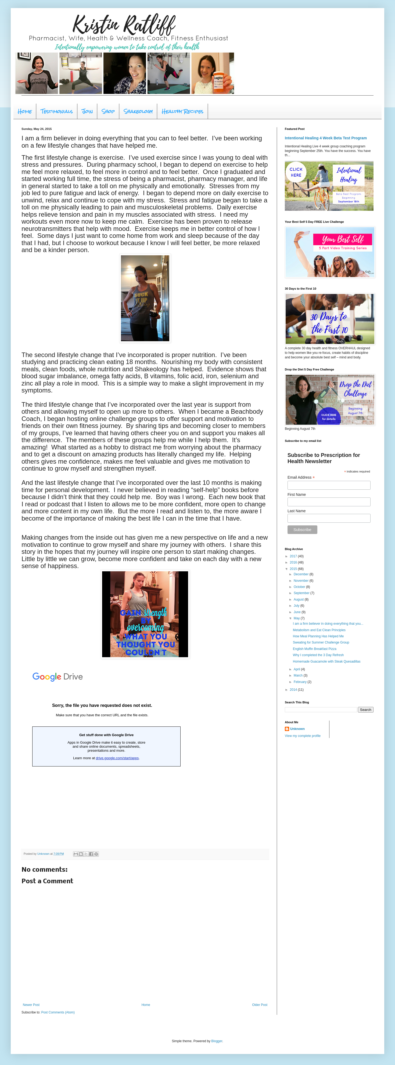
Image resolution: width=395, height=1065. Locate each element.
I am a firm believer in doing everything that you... (328, 624)
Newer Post (31, 1005)
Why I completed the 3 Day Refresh (318, 655)
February (300, 682)
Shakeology (138, 111)
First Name (297, 494)
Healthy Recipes (182, 111)
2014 (294, 690)
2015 (294, 569)
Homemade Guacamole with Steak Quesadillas (326, 661)
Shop (108, 111)
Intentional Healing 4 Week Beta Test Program (326, 138)
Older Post (259, 1005)
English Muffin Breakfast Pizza (314, 649)
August (299, 599)
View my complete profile (303, 736)
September (302, 593)
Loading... (102, 754)
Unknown (297, 729)
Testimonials (57, 111)
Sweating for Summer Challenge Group (321, 642)
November (302, 581)
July (297, 606)
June (297, 612)
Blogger (216, 1041)
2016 (294, 562)
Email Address (301, 477)
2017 (294, 556)
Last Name (297, 511)
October (300, 587)
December (302, 574)
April (297, 669)
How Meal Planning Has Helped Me (318, 636)
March (299, 675)
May (297, 618)
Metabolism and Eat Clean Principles (319, 630)
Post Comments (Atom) (58, 1012)
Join (87, 111)
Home (25, 111)
